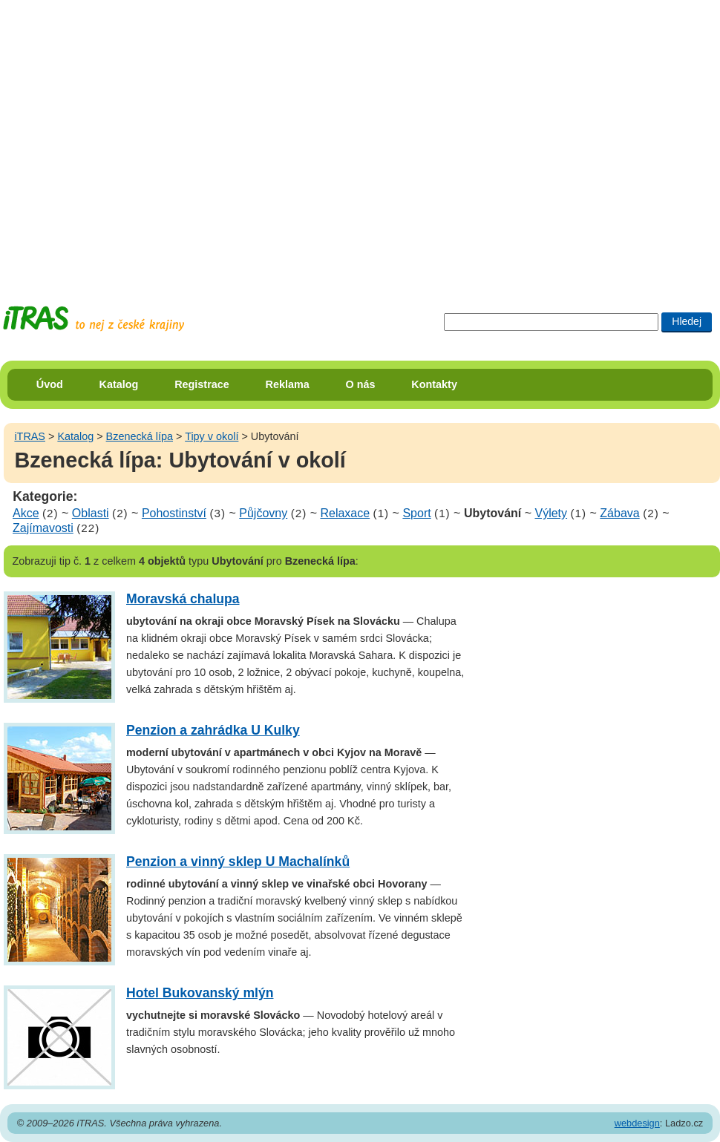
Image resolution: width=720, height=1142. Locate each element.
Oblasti (90, 513)
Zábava (619, 513)
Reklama (288, 384)
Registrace (201, 384)
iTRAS (29, 436)
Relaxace (345, 513)
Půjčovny (263, 513)
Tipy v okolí (211, 436)
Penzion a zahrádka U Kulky (213, 730)
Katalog (119, 384)
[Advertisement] (139, 139)
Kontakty (434, 384)
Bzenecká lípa (139, 436)
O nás (361, 384)
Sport (416, 513)
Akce (26, 513)
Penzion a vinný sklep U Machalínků (238, 861)
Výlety (550, 513)
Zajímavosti (43, 528)
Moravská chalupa (183, 598)
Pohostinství (174, 513)
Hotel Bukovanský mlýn (199, 992)
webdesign (637, 1123)
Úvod (49, 384)
